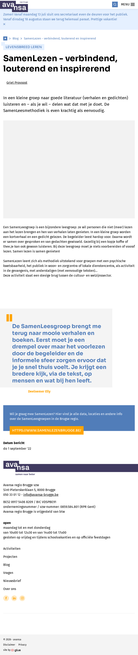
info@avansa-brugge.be (40, 495)
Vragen (8, 573)
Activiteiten (11, 549)
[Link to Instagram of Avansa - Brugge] (22, 598)
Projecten (10, 557)
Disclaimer (9, 644)
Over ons (9, 589)
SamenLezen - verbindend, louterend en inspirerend (60, 38)
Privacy (22, 644)
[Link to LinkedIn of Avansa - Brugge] (14, 598)
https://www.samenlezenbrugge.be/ (46, 430)
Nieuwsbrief (12, 581)
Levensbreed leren (24, 47)
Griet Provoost (16, 83)
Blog (16, 38)
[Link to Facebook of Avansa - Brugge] (6, 598)
